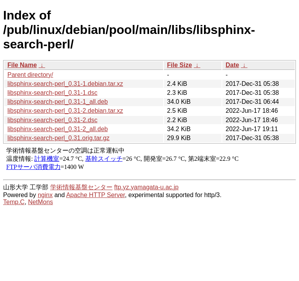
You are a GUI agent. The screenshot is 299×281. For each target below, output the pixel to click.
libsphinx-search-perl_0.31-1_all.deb (57, 101)
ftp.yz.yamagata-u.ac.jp (146, 187)
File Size (179, 65)
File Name (22, 65)
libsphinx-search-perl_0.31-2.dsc (52, 120)
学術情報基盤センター (81, 187)
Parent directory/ (30, 74)
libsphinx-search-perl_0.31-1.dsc (52, 92)
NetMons (40, 202)
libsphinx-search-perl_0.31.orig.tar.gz (58, 138)
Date (232, 65)
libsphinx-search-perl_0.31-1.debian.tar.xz (65, 83)
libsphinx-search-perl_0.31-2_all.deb (57, 129)
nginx (45, 195)
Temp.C (14, 202)
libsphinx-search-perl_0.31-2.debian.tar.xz (65, 110)
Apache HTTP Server (95, 195)
